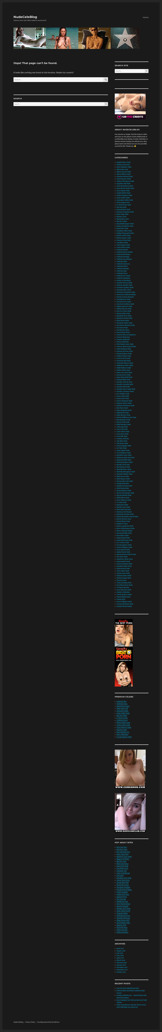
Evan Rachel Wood (123, 332)
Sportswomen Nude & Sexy (126, 554)
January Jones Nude (123, 375)
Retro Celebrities (122, 735)
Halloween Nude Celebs (125, 365)
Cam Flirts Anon (122, 868)
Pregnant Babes (122, 913)
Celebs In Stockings (124, 280)
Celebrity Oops (122, 271)
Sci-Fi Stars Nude (123, 543)
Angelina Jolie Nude (123, 184)
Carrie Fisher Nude (123, 247)
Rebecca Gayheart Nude (125, 526)
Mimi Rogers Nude (123, 479)
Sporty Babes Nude (123, 923)
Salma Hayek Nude (123, 538)
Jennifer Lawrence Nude (125, 391)
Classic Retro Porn (123, 880)
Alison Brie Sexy (122, 169)
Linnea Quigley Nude (124, 446)
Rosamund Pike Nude (124, 533)
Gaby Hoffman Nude (124, 349)
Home (145, 17)
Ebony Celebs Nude (123, 313)
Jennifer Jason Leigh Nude (126, 389)
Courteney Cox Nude (124, 302)
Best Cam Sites (122, 847)
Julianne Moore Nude (124, 403)
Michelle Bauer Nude (124, 469)
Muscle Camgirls (122, 906)
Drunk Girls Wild (123, 883)
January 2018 (121, 965)
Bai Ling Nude (121, 207)
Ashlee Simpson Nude (124, 195)
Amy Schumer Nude (124, 179)
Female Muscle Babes (124, 890)
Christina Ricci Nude (124, 290)
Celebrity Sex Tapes (123, 276)
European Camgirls (123, 887)
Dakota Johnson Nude (124, 306)
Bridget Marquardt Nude (125, 233)
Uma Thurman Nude (124, 590)
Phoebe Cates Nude (123, 507)
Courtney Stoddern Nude (125, 304)
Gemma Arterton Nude (125, 351)
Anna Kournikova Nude (125, 186)
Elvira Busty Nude (123, 321)
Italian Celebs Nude (123, 370)
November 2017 (122, 970)
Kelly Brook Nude (123, 413)
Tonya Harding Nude (124, 583)
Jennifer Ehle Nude (123, 387)
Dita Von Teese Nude (124, 311)
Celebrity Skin (121, 701)
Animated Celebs (122, 711)
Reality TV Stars (122, 524)
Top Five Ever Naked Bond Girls (128, 988)
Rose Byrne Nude (123, 535)
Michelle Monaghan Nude (126, 472)
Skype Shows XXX (123, 920)
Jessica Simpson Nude (124, 401)
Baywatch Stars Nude (124, 857)
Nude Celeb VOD (122, 709)
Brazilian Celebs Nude (124, 231)
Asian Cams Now (122, 854)
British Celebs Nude (123, 236)
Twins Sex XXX (122, 930)
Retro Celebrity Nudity (124, 531)
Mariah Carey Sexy (123, 465)
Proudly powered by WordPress (48, 1022)
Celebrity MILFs (122, 266)
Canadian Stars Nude (124, 878)
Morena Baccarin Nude (125, 481)
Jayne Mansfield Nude (124, 377)
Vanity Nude (121, 599)
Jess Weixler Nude (123, 394)
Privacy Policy (30, 1022)
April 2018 (120, 958)
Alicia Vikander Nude (124, 167)
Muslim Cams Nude (123, 909)
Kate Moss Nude (122, 408)
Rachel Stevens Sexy (124, 519)
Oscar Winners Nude (124, 500)
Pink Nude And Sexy (124, 509)
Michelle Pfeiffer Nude (124, 474)
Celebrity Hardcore (123, 264)
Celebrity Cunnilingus (124, 259)
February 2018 (122, 963)
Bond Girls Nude (122, 228)
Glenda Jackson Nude (124, 354)
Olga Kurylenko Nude (124, 495)
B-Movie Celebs (122, 718)
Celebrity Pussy (122, 273)
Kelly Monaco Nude (123, 415)
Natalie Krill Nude (123, 484)
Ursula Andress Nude (124, 595)
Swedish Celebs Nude (124, 566)
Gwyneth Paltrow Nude (125, 363)
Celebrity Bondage (123, 257)
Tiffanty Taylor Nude (124, 576)
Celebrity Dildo (122, 261)
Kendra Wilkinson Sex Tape (126, 417)
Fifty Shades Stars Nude (125, 344)
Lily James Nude (122, 443)
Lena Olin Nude (122, 436)
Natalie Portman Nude (124, 486)
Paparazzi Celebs (122, 505)
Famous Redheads (123, 339)
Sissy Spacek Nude (123, 550)
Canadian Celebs (122, 243)
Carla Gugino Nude (123, 245)
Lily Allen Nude (122, 441)
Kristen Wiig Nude (123, 422)
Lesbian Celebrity (123, 439)
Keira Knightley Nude (124, 410)
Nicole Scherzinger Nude (125, 493)
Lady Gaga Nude (122, 427)
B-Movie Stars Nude (124, 205)
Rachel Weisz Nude (123, 521)
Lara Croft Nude (122, 429)
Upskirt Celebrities (123, 592)
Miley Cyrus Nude (123, 476)
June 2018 (120, 956)
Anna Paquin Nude (123, 191)
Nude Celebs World (123, 911)
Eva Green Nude (122, 328)
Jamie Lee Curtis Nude (124, 373)
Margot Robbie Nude (124, 460)
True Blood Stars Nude (125, 585)
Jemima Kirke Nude (123, 380)
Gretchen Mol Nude (123, 361)
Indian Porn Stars (123, 894)
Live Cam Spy (121, 899)
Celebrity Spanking (123, 278)
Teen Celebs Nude (123, 571)
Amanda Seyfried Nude (125, 176)
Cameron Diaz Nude (124, 240)
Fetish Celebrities (123, 342)
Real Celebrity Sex (123, 732)
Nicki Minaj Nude (123, 488)
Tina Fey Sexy (121, 580)
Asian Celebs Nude (123, 198)
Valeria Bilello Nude (123, 597)
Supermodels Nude (123, 561)
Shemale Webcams (123, 918)
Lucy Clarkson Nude (124, 453)
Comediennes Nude (123, 299)
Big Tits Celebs (122, 221)
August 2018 (121, 951)
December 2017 (122, 967)
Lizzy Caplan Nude (123, 450)
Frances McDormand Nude (126, 347)
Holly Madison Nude (124, 368)
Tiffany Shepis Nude (124, 578)
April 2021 (120, 948)
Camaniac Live (122, 871)
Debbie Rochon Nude (124, 309)
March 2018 (121, 960)
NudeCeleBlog (25, 17)
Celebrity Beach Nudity (125, 252)
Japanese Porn (122, 897)
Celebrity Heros (122, 720)
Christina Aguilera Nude (125, 287)
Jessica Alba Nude (123, 396)
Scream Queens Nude (124, 545)
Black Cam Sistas (123, 864)
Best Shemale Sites (123, 852)
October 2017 (121, 972)
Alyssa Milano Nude (124, 174)
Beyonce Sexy (121, 217)
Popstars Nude (122, 730)
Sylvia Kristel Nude (123, 569)
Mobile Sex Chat (122, 902)
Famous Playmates (123, 337)
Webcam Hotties (122, 932)
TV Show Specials (123, 587)
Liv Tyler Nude (122, 448)
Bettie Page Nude (122, 214)
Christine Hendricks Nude (126, 292)
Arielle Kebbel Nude (123, 193)
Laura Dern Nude (123, 434)
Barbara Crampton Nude (125, 212)
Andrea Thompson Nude (125, 181)
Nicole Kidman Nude (124, 491)
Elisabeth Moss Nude (124, 316)
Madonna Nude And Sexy (125, 458)
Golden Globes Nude (124, 356)
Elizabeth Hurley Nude (124, 318)
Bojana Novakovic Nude (125, 226)
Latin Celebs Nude (123, 432)
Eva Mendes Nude (123, 330)
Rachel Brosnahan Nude (125, 514)
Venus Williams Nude (124, 602)
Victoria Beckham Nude (125, 604)
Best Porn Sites (122, 850)
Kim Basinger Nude (123, 420)
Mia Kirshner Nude (123, 467)
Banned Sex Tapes (123, 706)
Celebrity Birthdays (123, 254)
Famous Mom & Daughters (126, 335)
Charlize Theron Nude (124, 283)
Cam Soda (120, 876)
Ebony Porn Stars (123, 885)
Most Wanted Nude (123, 904)
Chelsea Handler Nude (124, 285)
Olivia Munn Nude (123, 498)
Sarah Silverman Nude (124, 540)
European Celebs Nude (124, 323)
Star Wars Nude (122, 557)
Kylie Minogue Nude (124, 424)
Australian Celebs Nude (125, 200)
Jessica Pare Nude (123, 398)
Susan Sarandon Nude (124, 564)
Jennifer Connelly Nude (125, 384)
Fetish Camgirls (122, 892)
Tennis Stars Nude (123, 573)
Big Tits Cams (121, 861)
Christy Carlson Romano (125, 297)
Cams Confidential (123, 873)
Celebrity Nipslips (123, 269)
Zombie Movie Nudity (124, 606)
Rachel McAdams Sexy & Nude (127, 517)
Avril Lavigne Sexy (123, 202)
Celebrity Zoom (122, 704)
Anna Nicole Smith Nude (125, 188)
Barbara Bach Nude (123, 210)
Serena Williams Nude (124, 547)
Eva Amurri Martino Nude (126, 325)
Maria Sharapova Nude (125, 462)
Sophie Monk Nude (123, 552)
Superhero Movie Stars (125, 559)
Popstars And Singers (124, 512)
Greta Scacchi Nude (123, 358)
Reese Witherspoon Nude (126, 528)
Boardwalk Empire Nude (125, 224)
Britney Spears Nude (124, 238)
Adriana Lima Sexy (123, 165)
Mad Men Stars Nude (124, 455)
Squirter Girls (121, 925)
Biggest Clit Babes (123, 859)
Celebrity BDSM (122, 250)
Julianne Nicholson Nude (125, 406)
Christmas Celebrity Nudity (126, 295)
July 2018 (120, 953)
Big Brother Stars (123, 219)
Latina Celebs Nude (123, 725)
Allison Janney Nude (124, 172)
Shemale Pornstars (123, 916)
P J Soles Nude (122, 502)
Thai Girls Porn (122, 928)
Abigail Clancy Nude (124, 162)
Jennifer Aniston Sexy (124, 382)
